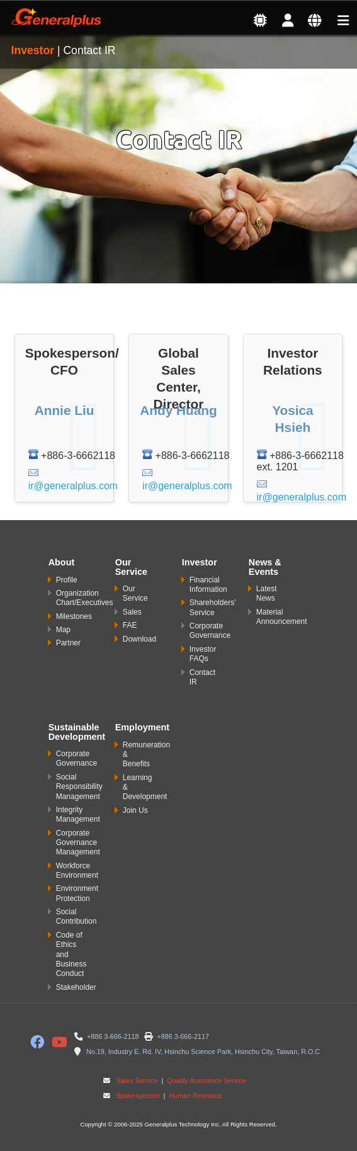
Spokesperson (137, 1095)
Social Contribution (76, 916)
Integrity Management (78, 814)
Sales (132, 612)
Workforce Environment (77, 870)
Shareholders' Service (213, 607)
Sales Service (136, 1080)
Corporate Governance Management (78, 843)
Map (63, 629)
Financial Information (208, 585)
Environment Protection (77, 893)
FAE (130, 625)
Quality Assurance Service (205, 1080)
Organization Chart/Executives (84, 598)
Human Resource (194, 1095)
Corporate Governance (210, 630)
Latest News (266, 593)
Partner (68, 642)
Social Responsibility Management (79, 787)
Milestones (74, 616)
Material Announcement (281, 617)
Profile (66, 580)
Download (139, 639)
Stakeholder (76, 987)
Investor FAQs (203, 654)
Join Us (135, 810)
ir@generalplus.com (73, 485)
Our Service (135, 593)
